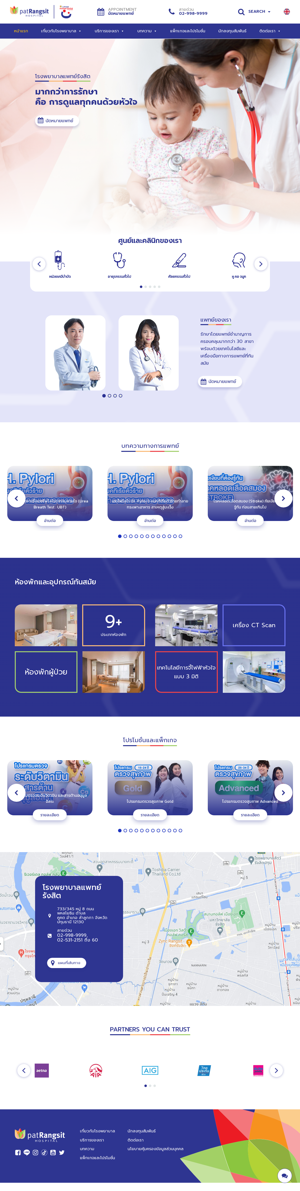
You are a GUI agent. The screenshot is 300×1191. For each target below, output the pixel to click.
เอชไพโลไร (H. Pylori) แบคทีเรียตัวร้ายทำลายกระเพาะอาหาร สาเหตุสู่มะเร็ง (150, 504)
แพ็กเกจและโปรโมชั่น (187, 31)
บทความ (147, 31)
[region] (150, 264)
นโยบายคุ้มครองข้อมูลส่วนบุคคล (155, 1149)
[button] (57, 120)
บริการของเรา (109, 31)
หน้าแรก (21, 31)
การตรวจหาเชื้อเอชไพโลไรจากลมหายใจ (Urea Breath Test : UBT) (50, 504)
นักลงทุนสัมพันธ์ (232, 31)
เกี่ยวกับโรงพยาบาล (61, 31)
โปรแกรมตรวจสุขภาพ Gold (150, 801)
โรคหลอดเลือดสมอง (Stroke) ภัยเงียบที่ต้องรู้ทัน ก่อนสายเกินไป (250, 504)
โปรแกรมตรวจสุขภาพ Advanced (250, 801)
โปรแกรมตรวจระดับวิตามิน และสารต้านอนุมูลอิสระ (50, 798)
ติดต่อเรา (270, 31)
